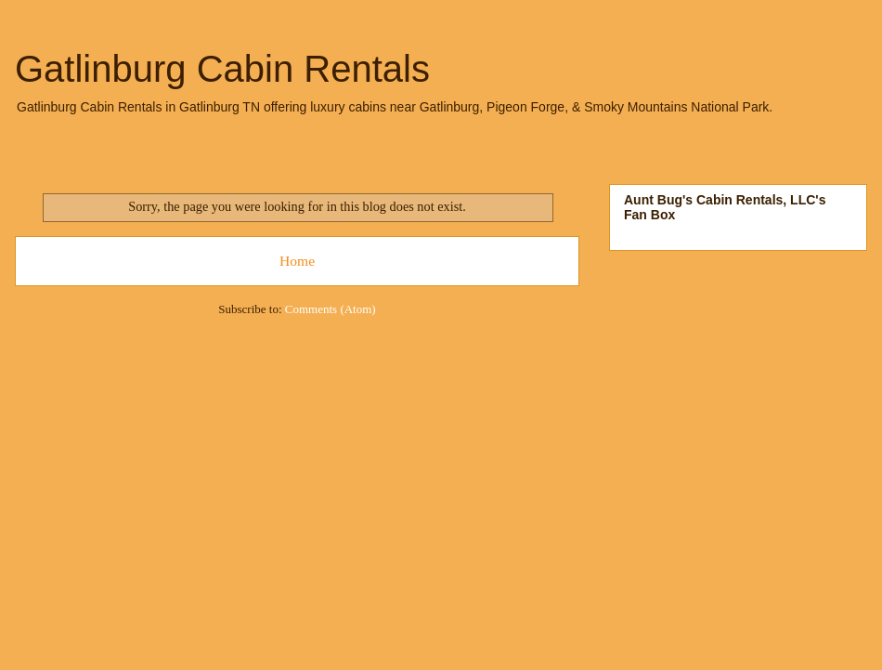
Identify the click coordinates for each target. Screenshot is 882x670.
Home (297, 261)
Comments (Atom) (330, 309)
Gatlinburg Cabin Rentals (222, 68)
